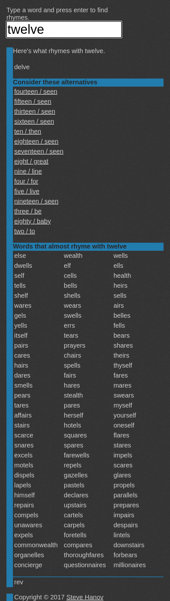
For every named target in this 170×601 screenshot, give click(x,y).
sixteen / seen (34, 121)
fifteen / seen (32, 101)
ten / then (27, 131)
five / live (26, 191)
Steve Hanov (85, 597)
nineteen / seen (36, 201)
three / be (28, 211)
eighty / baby (32, 221)
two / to (24, 231)
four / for (26, 181)
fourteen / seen (35, 91)
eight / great (31, 161)
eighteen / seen (36, 141)
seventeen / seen (38, 151)
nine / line (28, 171)
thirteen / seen (34, 111)
